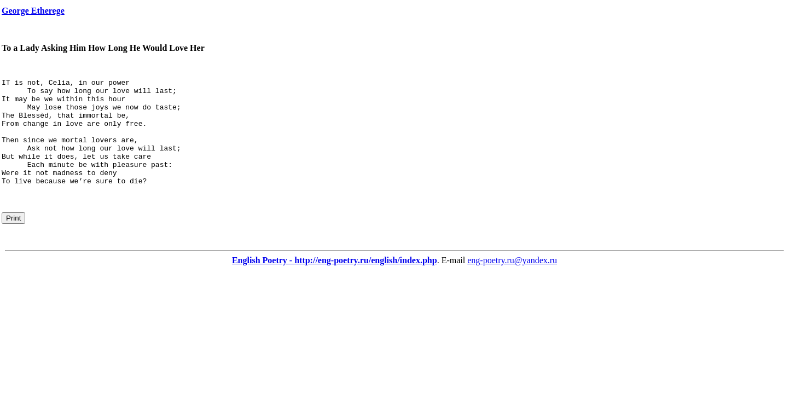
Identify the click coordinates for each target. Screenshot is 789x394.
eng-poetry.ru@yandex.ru (512, 281)
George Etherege (33, 10)
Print (13, 239)
